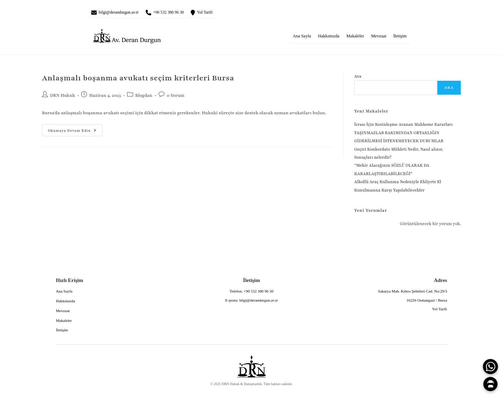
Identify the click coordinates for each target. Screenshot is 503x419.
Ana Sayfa (302, 38)
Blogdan (143, 97)
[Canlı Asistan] (490, 384)
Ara (358, 78)
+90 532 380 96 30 (186, 13)
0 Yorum (175, 97)
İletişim (400, 38)
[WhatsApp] (490, 367)
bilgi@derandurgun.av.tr (125, 13)
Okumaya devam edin (69, 131)
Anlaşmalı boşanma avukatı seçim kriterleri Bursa (138, 80)
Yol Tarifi (230, 13)
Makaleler (355, 38)
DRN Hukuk (62, 97)
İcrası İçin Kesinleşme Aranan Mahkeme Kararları (403, 126)
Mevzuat (378, 38)
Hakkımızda (328, 38)
